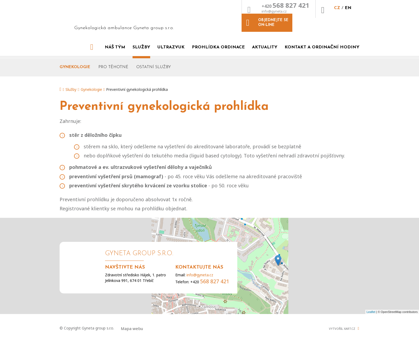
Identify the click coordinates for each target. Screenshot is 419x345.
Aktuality (264, 41)
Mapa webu (132, 322)
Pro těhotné (113, 61)
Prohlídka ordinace (218, 41)
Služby (141, 41)
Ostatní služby (153, 61)
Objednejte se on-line (340, 9)
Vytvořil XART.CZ (342, 323)
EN (297, 12)
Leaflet (371, 305)
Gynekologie (75, 61)
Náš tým (115, 41)
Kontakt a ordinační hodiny (322, 41)
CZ (287, 12)
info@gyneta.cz (223, 16)
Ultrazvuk (171, 41)
